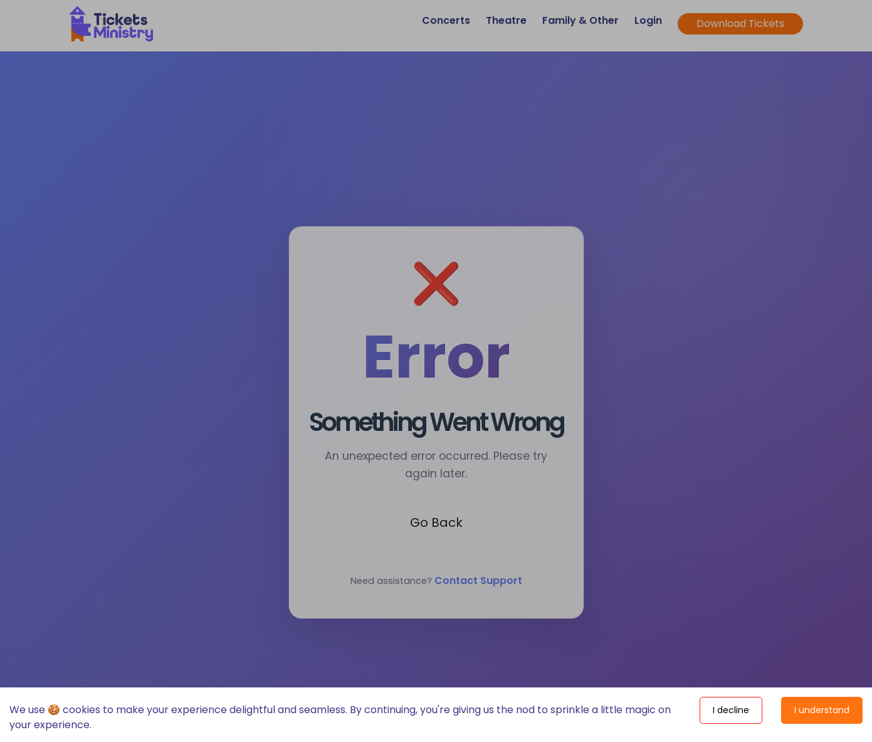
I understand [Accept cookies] (821, 710)
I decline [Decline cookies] (731, 710)
